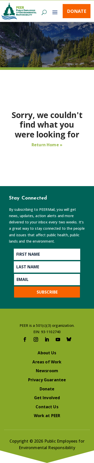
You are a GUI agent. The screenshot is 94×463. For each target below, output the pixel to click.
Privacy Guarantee (47, 380)
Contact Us (47, 407)
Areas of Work (46, 362)
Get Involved (47, 397)
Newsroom (47, 370)
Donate (76, 11)
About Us (47, 353)
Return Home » (47, 145)
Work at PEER (47, 415)
